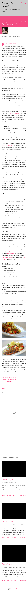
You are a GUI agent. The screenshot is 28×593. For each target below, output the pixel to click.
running (13, 379)
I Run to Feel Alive (8, 522)
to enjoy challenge (7, 381)
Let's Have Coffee (7, 479)
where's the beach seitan (9, 386)
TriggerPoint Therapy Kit (14, 113)
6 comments (10, 495)
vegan (19, 384)
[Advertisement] (14, 442)
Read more (23, 495)
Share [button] (3, 388)
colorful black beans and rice (11, 377)
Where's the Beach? (7, 4)
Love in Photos (7, 564)
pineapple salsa (6, 379)
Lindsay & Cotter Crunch (7, 145)
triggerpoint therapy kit (9, 384)
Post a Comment (11, 537)
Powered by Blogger (14, 588)
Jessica (14, 156)
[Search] (22, 3)
